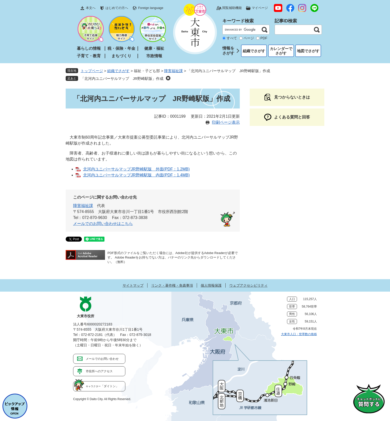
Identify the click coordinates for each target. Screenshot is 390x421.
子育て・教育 (89, 56)
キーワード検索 (238, 20)
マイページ (260, 8)
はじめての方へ (116, 8)
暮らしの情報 (89, 48)
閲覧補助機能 (232, 8)
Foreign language (150, 8)
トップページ (92, 71)
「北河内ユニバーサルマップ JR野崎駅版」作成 (122, 78)
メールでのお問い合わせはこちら (103, 223)
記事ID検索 (286, 20)
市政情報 (154, 56)
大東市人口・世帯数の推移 (299, 334)
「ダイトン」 (102, 386)
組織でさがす (254, 51)
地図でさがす (308, 51)
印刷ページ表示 (226, 122)
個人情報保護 (211, 285)
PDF (263, 38)
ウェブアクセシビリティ (248, 285)
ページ (249, 38)
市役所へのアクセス (99, 371)
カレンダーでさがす (281, 51)
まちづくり (121, 56)
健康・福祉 (154, 48)
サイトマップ (133, 285)
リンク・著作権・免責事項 (172, 285)
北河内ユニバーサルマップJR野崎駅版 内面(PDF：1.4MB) (136, 175)
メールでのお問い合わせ (102, 359)
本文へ (91, 8)
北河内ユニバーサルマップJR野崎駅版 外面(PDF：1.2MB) (136, 169)
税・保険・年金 (121, 48)
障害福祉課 (173, 71)
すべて (232, 38)
